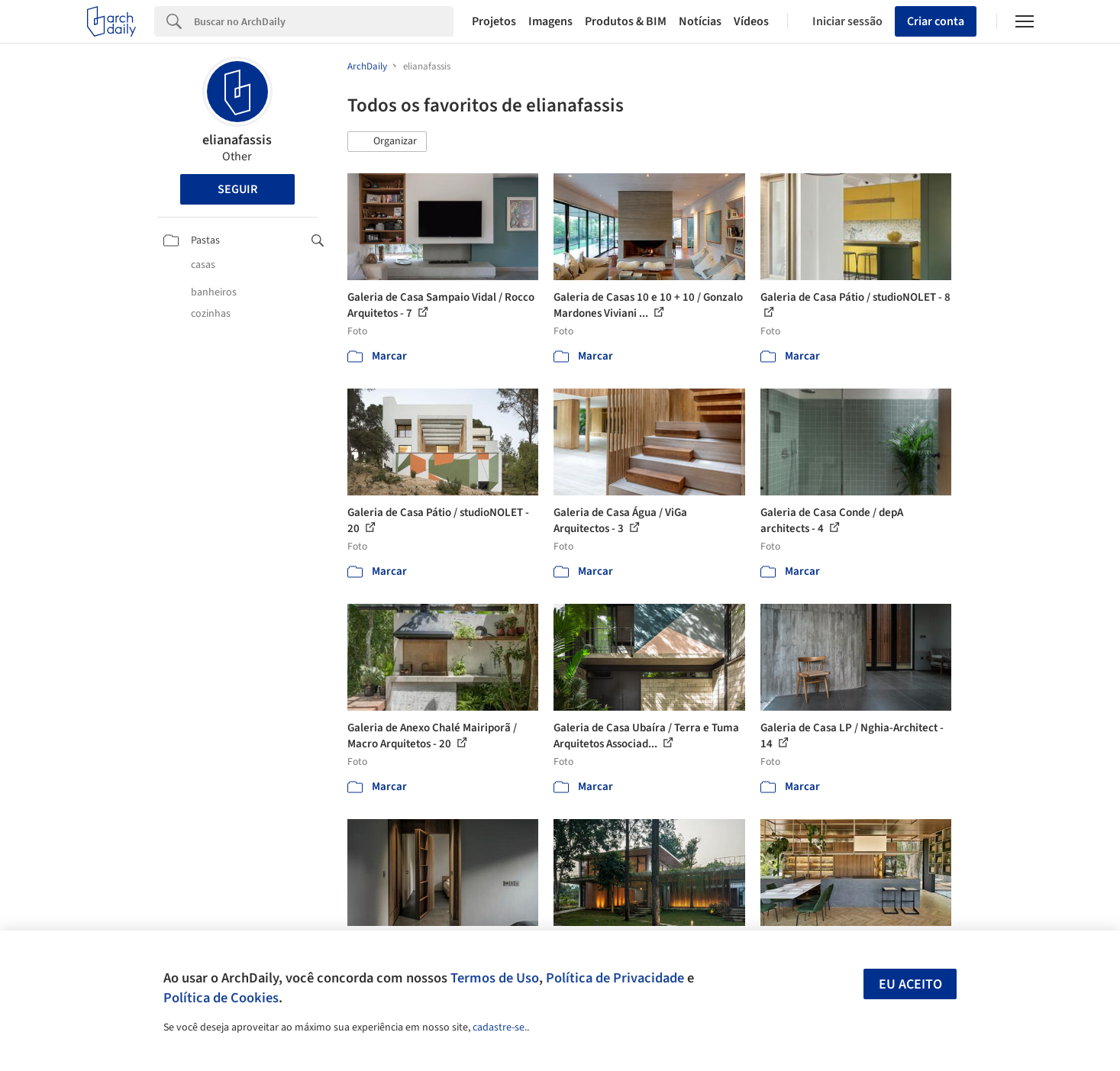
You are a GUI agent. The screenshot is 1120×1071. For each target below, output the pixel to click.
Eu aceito (910, 984)
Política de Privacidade (615, 978)
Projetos (494, 21)
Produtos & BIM (626, 21)
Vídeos (751, 21)
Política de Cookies (221, 998)
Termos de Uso (494, 978)
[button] (387, 142)
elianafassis (237, 140)
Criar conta (935, 21)
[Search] (324, 21)
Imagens (550, 21)
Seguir (237, 189)
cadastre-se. (500, 1027)
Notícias (700, 21)
